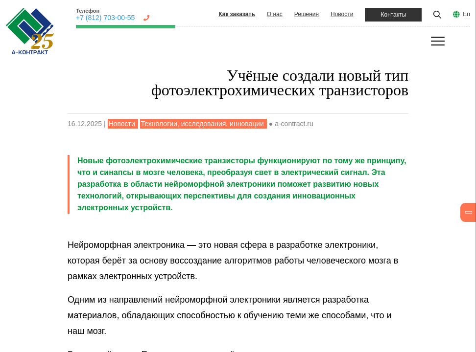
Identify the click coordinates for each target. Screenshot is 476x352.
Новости (342, 14)
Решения (306, 14)
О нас (275, 14)
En (466, 14)
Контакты (393, 14)
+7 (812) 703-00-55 (105, 18)
